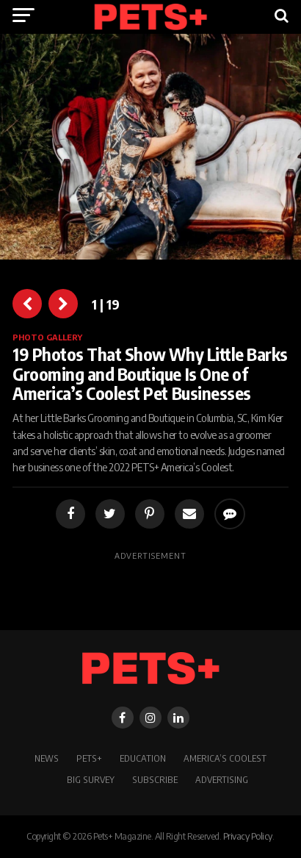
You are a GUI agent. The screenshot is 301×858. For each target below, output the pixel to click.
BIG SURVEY (91, 779)
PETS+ (89, 758)
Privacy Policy (247, 836)
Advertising (221, 779)
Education (143, 758)
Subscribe (155, 779)
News (47, 758)
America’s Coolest (225, 758)
